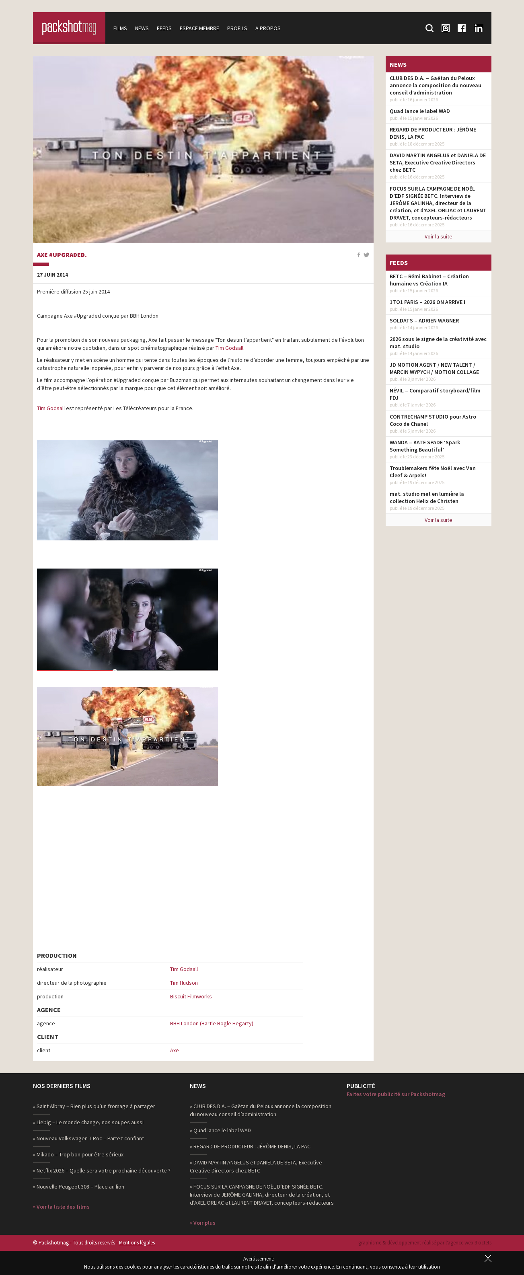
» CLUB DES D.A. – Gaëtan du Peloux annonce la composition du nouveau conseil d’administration (260, 1110)
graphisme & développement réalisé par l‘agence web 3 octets (424, 1242)
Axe (174, 1050)
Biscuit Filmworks (191, 996)
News (142, 28)
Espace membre (199, 28)
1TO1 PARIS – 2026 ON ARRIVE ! (427, 302)
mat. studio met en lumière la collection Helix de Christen (427, 497)
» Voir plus (203, 1222)
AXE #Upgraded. (62, 255)
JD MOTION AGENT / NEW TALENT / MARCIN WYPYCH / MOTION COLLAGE (434, 368)
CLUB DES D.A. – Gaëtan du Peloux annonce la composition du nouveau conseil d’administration (435, 85)
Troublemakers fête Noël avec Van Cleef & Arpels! (433, 471)
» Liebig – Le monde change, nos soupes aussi (88, 1122)
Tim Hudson (184, 982)
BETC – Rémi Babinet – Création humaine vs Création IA (429, 280)
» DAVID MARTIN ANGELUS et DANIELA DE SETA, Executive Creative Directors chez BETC (256, 1166)
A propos (268, 28)
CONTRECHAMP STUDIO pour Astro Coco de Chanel (433, 420)
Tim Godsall (229, 347)
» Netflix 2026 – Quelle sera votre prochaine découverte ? (102, 1170)
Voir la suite (438, 236)
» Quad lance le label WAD (220, 1130)
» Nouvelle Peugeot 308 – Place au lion (78, 1186)
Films (120, 28)
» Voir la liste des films (61, 1206)
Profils (237, 28)
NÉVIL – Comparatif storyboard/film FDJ (435, 394)
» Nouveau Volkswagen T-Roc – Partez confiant (88, 1138)
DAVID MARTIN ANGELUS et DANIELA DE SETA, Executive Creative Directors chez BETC (438, 162)
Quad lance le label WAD (420, 111)
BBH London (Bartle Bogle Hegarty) (211, 1023)
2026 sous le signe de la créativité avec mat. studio (438, 342)
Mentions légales (137, 1242)
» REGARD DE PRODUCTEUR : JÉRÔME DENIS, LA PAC (250, 1146)
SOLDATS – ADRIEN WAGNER (424, 320)
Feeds (164, 28)
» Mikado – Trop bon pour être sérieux (78, 1154)
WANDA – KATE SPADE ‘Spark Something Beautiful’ (425, 446)
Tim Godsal (50, 408)
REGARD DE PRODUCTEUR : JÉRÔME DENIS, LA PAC (433, 133)
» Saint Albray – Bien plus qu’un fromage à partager (94, 1106)
